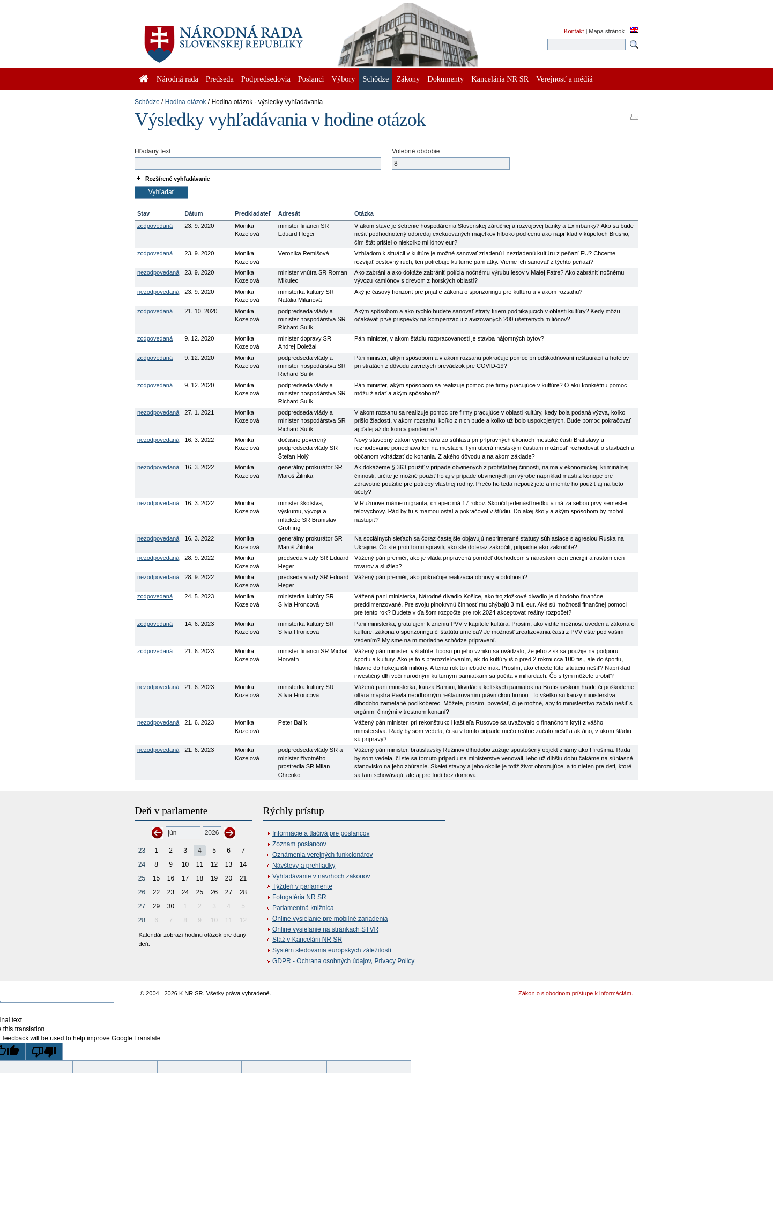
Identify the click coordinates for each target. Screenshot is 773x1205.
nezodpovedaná (158, 272)
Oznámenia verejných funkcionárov (322, 855)
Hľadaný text (153, 151)
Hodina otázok (185, 102)
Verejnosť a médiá (564, 79)
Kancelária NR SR (500, 79)
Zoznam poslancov (299, 844)
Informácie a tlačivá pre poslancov (320, 833)
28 (141, 920)
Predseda (220, 79)
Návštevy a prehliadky (303, 865)
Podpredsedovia (266, 79)
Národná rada (177, 79)
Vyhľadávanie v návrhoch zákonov (321, 876)
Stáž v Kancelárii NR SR (307, 939)
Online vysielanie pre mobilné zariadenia (330, 918)
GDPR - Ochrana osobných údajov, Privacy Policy (343, 961)
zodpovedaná (155, 226)
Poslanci (311, 79)
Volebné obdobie (416, 151)
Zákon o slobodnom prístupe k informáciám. (575, 993)
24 (141, 864)
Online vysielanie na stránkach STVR (325, 929)
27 (141, 906)
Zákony (408, 79)
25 (141, 878)
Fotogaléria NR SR (299, 897)
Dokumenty (445, 79)
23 (141, 850)
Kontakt (574, 31)
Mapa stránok (607, 31)
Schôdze (147, 102)
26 (141, 892)
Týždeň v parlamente (302, 886)
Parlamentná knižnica (303, 908)
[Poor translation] (44, 1051)
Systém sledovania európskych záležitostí (331, 950)
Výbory (343, 79)
